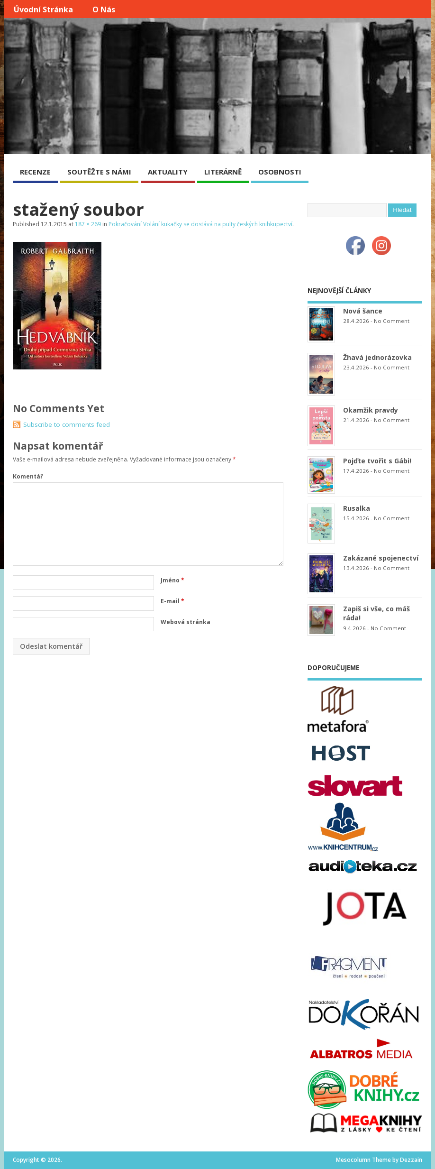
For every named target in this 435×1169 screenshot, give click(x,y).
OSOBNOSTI (279, 171)
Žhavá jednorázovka (377, 357)
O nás (103, 9)
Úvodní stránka (43, 9)
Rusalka (356, 508)
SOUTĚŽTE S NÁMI (99, 171)
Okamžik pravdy (370, 409)
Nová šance (362, 310)
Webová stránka (185, 622)
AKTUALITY (168, 171)
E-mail (172, 601)
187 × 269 (88, 224)
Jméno (172, 580)
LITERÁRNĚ (223, 171)
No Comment (391, 320)
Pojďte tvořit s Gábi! (377, 460)
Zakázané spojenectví (380, 557)
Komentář (28, 476)
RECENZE (35, 171)
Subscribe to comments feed (66, 424)
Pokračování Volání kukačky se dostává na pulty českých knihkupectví (200, 224)
